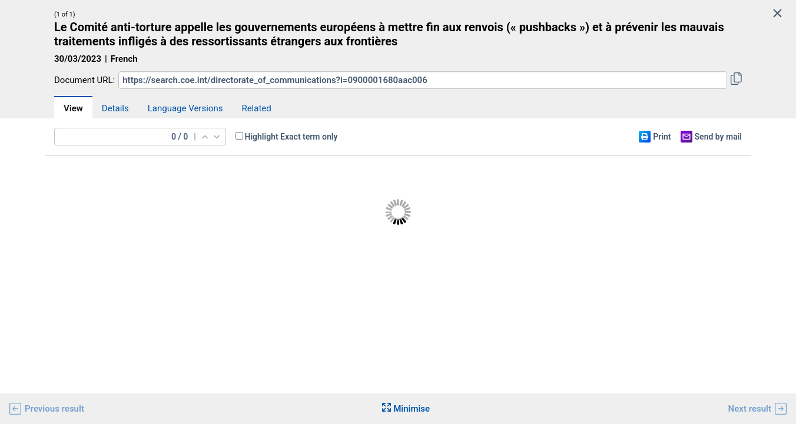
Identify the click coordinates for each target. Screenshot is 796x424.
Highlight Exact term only (291, 136)
